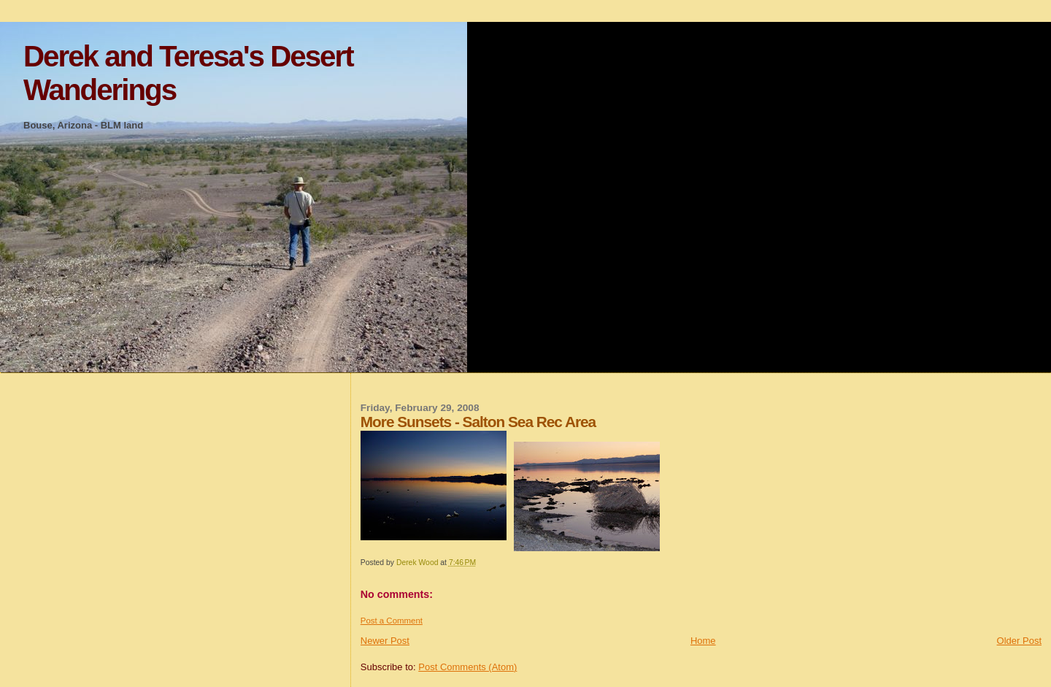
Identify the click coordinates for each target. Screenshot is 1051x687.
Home (703, 640)
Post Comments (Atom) (467, 666)
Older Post (1019, 640)
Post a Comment (392, 620)
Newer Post (385, 640)
